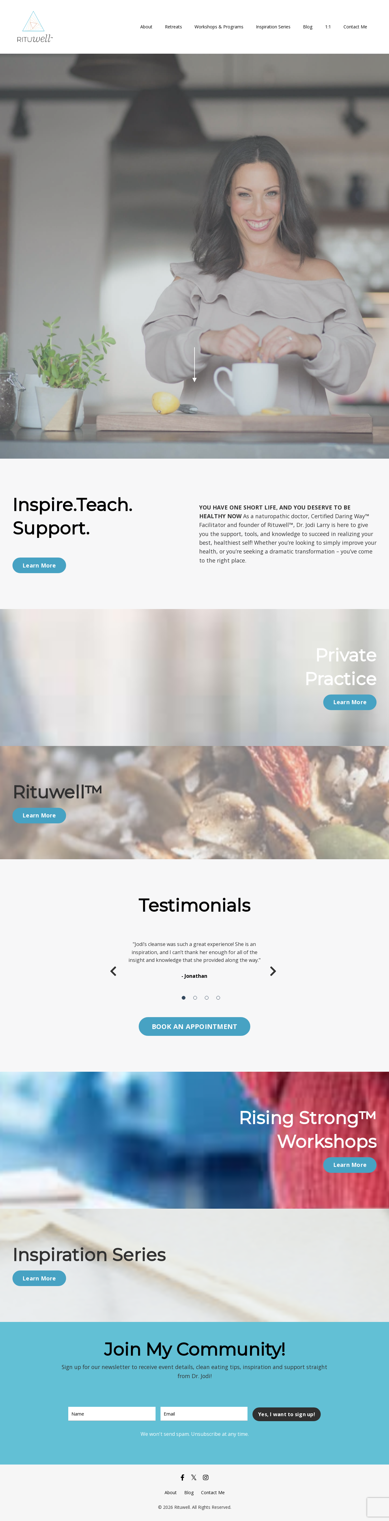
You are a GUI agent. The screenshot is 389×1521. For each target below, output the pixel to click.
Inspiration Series (273, 27)
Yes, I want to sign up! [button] (286, 1414)
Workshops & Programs (219, 27)
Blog (308, 27)
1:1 (328, 27)
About (147, 27)
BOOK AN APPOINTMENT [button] (195, 1026)
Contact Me (355, 27)
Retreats (174, 27)
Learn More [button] (39, 565)
